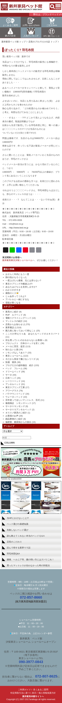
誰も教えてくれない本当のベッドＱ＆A (23, 535)
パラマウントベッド (15, 394)
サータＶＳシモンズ (15, 406)
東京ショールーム (14, 356)
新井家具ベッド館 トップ (13, 41)
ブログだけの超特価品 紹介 (19, 365)
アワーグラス (11, 390)
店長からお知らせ (14, 324)
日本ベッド (10, 378)
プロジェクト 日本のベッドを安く (22, 343)
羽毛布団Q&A (11, 553)
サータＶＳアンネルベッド (18, 409)
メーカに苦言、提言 (15, 346)
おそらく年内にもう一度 (17, 274)
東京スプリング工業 (15, 387)
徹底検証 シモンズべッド (18, 403)
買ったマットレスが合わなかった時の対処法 (26, 565)
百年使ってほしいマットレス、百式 (22, 400)
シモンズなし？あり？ (16, 352)
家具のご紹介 (11, 311)
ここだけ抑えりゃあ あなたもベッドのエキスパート (32, 334)
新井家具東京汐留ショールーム (17, 260)
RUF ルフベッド (14, 315)
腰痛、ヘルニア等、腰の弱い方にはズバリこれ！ (28, 559)
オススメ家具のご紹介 (16, 412)
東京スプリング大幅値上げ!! (18, 284)
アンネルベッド (13, 384)
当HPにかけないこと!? (15, 518)
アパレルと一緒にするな (17, 299)
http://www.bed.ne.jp (18, 227)
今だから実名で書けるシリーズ (20, 359)
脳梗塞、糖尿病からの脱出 (18, 422)
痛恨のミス (12, 293)
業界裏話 (9, 327)
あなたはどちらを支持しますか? (21, 287)
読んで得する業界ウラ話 (16, 547)
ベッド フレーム (14, 368)
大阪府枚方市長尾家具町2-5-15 (24, 216)
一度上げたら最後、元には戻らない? (23, 280)
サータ (8, 375)
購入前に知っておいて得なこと (20, 330)
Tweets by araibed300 (11, 479)
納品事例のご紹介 (14, 419)
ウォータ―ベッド (14, 397)
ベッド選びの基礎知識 (15, 524)
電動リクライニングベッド (18, 318)
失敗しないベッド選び (15, 529)
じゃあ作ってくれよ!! (15, 296)
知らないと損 (11, 349)
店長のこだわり (12, 541)
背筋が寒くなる (13, 302)
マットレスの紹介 (14, 321)
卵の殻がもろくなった (16, 277)
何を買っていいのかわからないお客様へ (24, 340)
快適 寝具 (10, 362)
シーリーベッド (13, 381)
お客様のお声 (11, 416)
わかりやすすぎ (13, 290)
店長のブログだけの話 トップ (42, 41)
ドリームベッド (13, 371)
